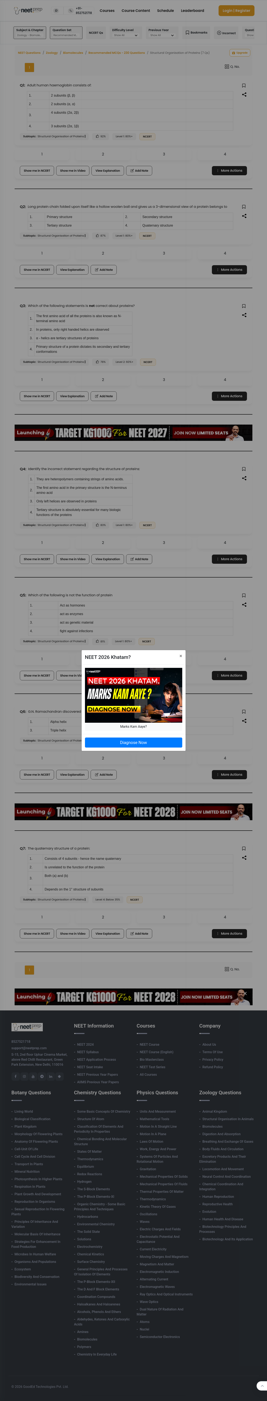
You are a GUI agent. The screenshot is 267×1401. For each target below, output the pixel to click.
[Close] (181, 656)
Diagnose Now (133, 742)
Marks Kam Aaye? (133, 727)
